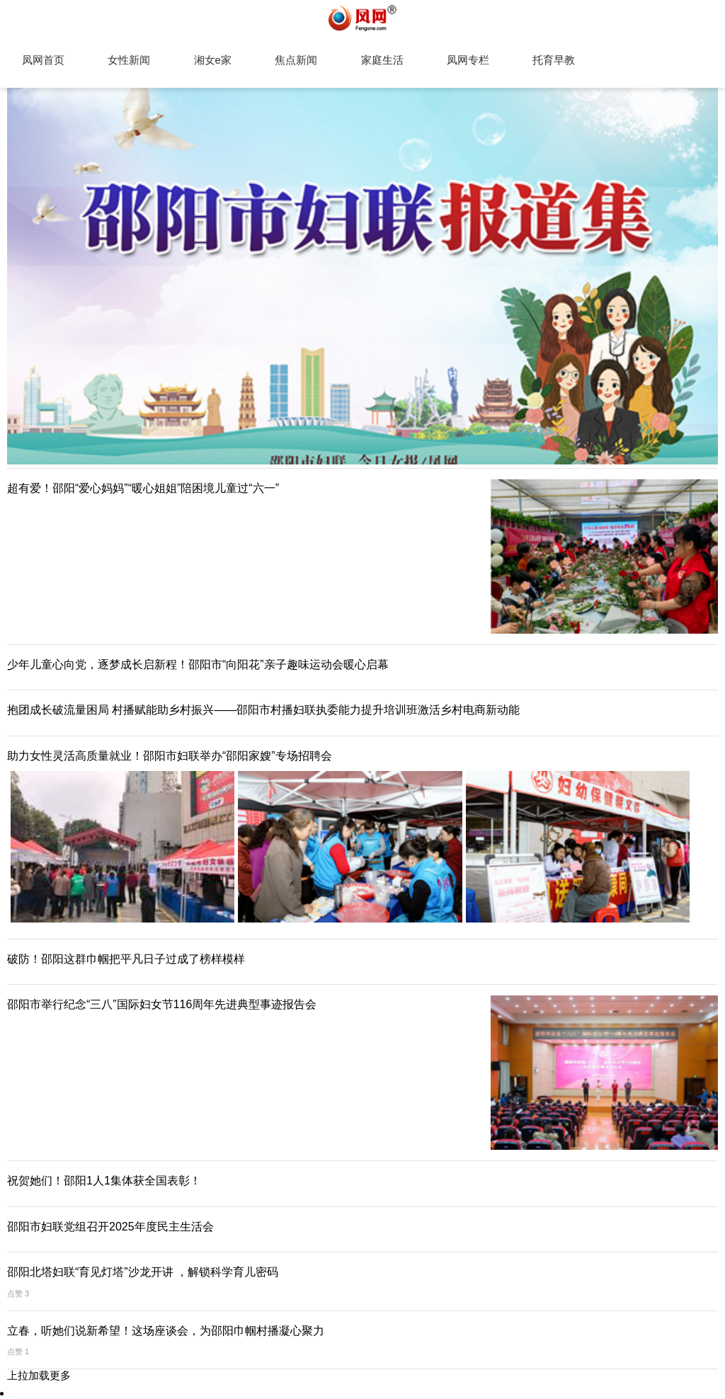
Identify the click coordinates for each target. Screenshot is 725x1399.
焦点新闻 (296, 60)
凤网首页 (43, 60)
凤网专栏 (468, 60)
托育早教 (553, 60)
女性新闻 (129, 60)
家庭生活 (382, 60)
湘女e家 (213, 60)
